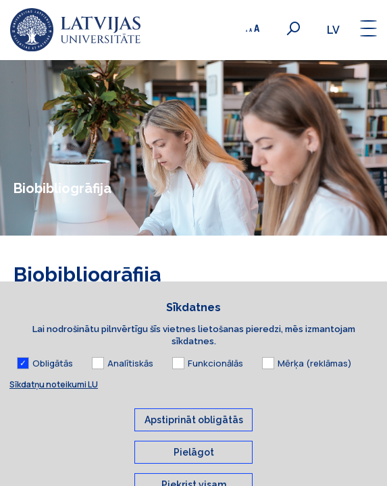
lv (333, 30)
